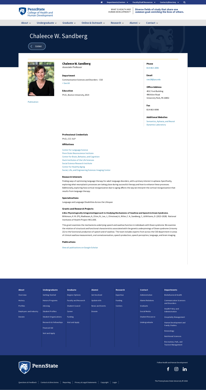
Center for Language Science (75, 150)
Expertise (120, 295)
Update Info (96, 300)
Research (116, 22)
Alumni (134, 22)
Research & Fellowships (53, 322)
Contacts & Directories (50, 382)
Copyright (104, 382)
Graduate (68, 22)
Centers (119, 306)
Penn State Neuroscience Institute (78, 153)
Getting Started (49, 295)
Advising (46, 306)
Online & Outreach (92, 22)
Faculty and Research (76, 300)
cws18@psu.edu (154, 79)
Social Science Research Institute (77, 163)
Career (70, 311)
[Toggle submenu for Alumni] (141, 23)
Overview (22, 295)
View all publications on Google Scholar (80, 247)
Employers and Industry (28, 311)
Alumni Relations (147, 300)
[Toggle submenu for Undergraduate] (57, 23)
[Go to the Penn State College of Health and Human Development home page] (36, 12)
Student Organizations (52, 317)
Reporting (67, 382)
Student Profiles (50, 311)
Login (115, 382)
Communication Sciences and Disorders (174, 302)
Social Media (145, 311)
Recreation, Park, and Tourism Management (173, 343)
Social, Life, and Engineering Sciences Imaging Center (86, 170)
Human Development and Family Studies (174, 324)
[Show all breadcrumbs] (37, 46)
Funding (70, 317)
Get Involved (96, 295)
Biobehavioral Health (173, 295)
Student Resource (147, 317)
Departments (170, 289)
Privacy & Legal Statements (86, 382)
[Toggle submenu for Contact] (158, 23)
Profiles (21, 306)
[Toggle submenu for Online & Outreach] (105, 23)
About (24, 22)
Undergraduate (45, 22)
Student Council (73, 306)
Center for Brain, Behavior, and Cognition (80, 156)
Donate (21, 317)
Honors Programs (50, 300)
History (21, 300)
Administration (146, 295)
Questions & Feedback (27, 382)
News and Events (98, 306)
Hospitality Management (174, 317)
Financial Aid (48, 328)
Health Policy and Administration (171, 310)
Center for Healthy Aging (73, 166)
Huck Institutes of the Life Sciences (78, 160)
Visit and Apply (49, 333)
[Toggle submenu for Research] (124, 23)
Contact (150, 22)
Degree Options (74, 295)
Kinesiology (169, 331)
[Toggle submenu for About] (31, 23)
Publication (33, 101)
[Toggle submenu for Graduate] (76, 23)
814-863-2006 (153, 68)
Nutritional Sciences (172, 336)
